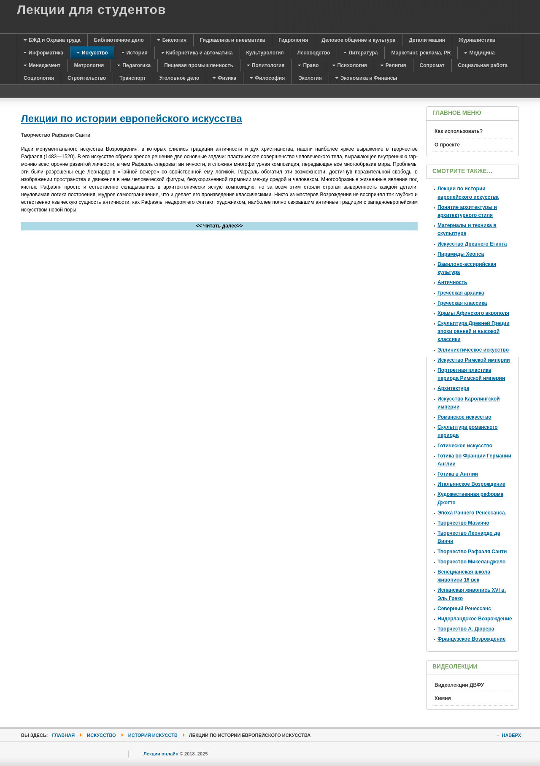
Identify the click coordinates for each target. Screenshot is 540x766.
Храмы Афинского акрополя (473, 313)
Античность (452, 282)
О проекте (447, 145)
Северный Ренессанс (464, 609)
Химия (443, 698)
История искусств (153, 735)
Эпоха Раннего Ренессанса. (471, 513)
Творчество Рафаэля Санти (472, 552)
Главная (63, 735)
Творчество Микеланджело (471, 562)
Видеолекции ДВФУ (459, 685)
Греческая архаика (460, 293)
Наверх (511, 735)
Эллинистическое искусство (473, 350)
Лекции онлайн (160, 753)
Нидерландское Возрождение (474, 619)
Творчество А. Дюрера (465, 629)
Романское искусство (464, 417)
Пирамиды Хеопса (460, 254)
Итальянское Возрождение (471, 484)
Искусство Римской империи (473, 360)
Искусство (101, 735)
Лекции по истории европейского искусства (131, 118)
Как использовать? (459, 131)
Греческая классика (462, 303)
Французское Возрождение (471, 639)
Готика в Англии (457, 474)
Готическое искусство (464, 446)
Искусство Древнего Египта (472, 244)
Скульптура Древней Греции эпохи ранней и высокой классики (473, 331)
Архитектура (453, 388)
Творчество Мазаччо (463, 523)
